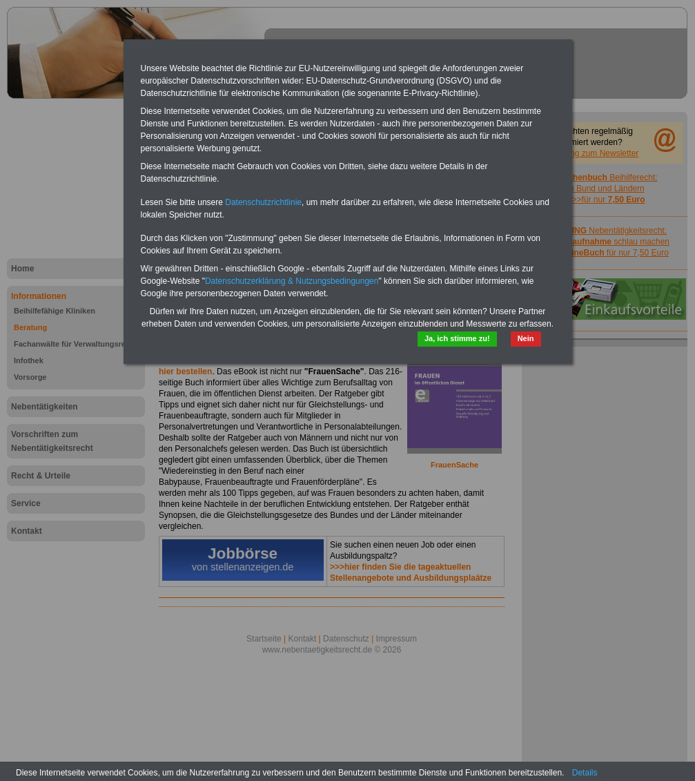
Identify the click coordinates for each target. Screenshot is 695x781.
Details (585, 773)
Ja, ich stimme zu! (457, 338)
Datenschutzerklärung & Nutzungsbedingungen (292, 281)
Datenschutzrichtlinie (263, 202)
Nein (526, 338)
